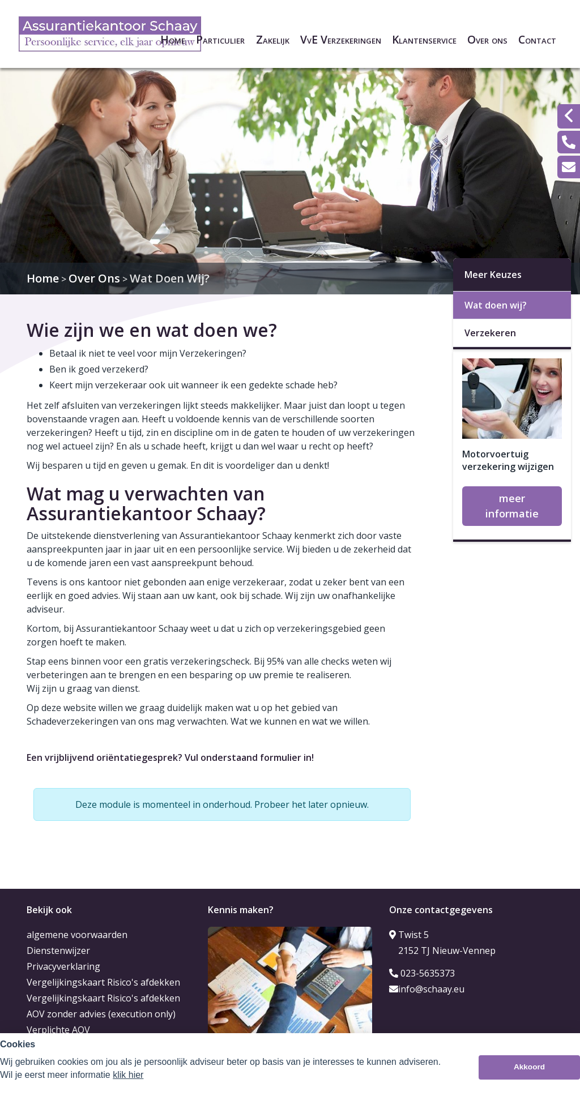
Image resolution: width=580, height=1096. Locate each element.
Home (172, 39)
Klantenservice (424, 39)
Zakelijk (272, 39)
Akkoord (529, 1067)
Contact (537, 39)
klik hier (128, 1075)
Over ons (487, 39)
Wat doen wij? (495, 305)
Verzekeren (490, 333)
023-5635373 (422, 973)
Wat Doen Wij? (170, 278)
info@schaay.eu (426, 989)
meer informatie (512, 505)
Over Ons (94, 278)
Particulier (220, 39)
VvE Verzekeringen (340, 39)
